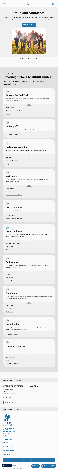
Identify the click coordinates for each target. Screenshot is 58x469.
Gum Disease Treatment (12, 191)
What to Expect (8, 447)
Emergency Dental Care (12, 243)
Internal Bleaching (11, 308)
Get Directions (9, 402)
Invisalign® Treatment (12, 134)
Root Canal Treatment (12, 160)
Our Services (7, 439)
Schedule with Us (29, 24)
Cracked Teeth (10, 246)
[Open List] (29, 104)
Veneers (8, 360)
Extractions (9, 274)
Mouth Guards (10, 107)
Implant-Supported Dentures (14, 218)
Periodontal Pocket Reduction (14, 195)
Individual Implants (11, 215)
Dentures (8, 157)
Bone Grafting (10, 188)
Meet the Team (8, 443)
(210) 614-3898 (31, 63)
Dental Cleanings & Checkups (14, 110)
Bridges (8, 164)
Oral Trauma (9, 249)
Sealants (8, 114)
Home (5, 435)
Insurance (6, 454)
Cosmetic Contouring (12, 363)
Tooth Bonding (10, 357)
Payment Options (9, 450)
